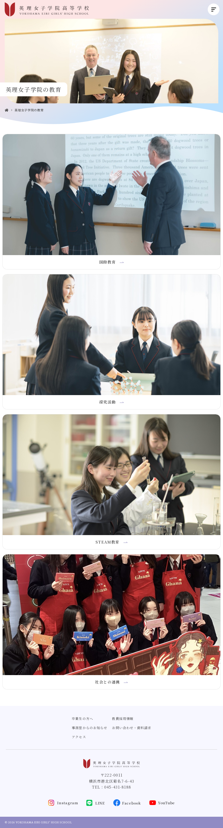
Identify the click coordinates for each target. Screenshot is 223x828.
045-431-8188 (117, 787)
